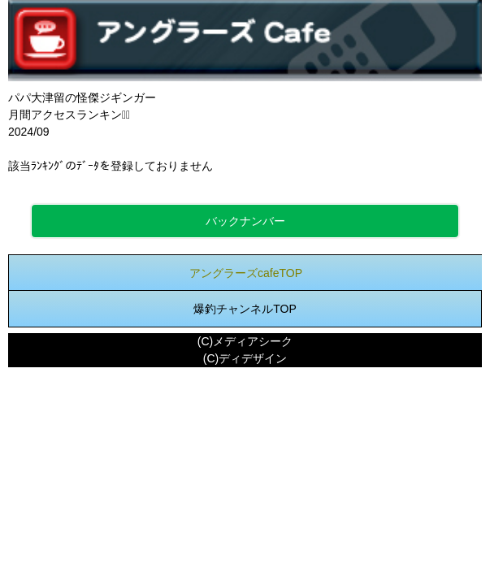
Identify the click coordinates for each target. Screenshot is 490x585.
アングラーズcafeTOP (245, 273)
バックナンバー (245, 221)
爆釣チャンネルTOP (245, 308)
